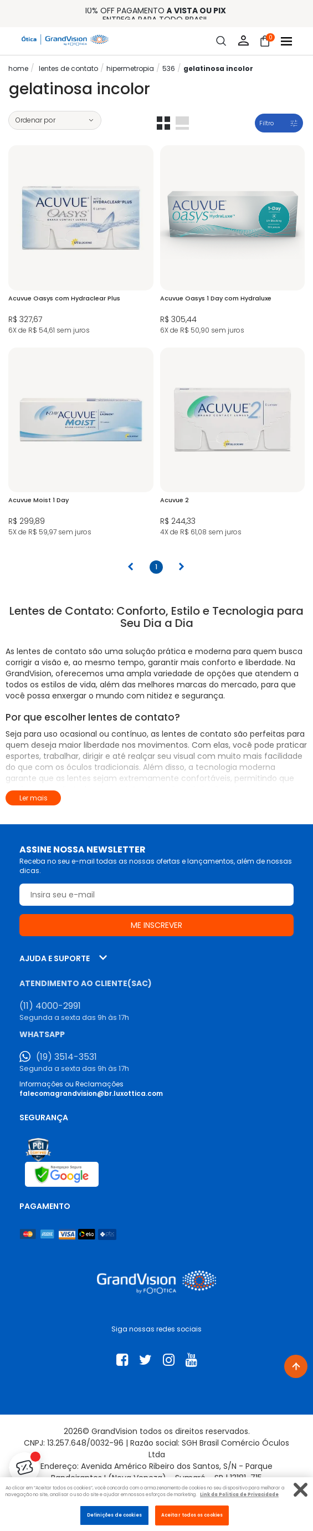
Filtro (266, 123)
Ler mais (33, 798)
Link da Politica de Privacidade (239, 1494)
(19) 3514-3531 (66, 1057)
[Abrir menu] (286, 41)
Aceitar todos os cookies (192, 1515)
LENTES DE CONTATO (68, 68)
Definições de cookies (114, 1515)
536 (168, 68)
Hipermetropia (130, 68)
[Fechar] (300, 1490)
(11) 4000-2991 (50, 1006)
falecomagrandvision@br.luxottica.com (91, 1093)
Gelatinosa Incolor (218, 68)
